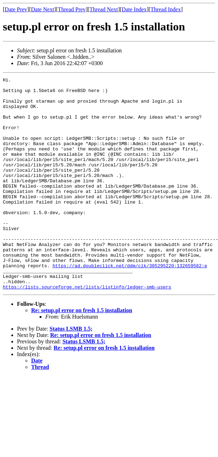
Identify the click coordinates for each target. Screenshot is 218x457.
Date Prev (16, 9)
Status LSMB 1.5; (71, 371)
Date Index (134, 9)
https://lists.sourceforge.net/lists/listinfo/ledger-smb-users (87, 329)
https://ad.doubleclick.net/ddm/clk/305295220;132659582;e (129, 304)
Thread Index (165, 9)
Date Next (42, 9)
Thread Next (104, 9)
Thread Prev (72, 9)
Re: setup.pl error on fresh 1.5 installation (81, 353)
